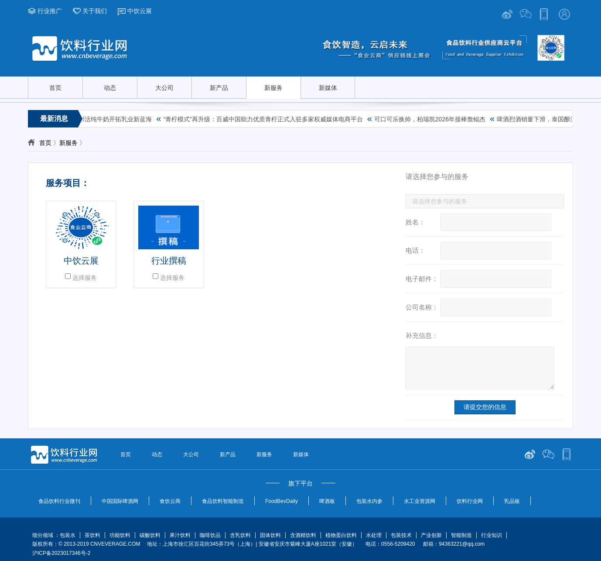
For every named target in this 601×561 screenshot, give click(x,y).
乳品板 (512, 501)
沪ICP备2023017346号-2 (61, 553)
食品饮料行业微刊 (59, 501)
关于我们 (94, 10)
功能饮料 (119, 535)
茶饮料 (92, 535)
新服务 (273, 87)
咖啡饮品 (210, 535)
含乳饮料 (240, 535)
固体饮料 (270, 535)
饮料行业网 (470, 501)
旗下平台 (300, 483)
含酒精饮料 (303, 535)
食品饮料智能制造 (223, 501)
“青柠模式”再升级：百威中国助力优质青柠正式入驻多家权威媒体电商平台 (264, 119)
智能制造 (461, 535)
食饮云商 (170, 501)
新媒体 (328, 87)
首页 (55, 87)
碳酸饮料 (150, 535)
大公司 (164, 87)
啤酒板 (327, 501)
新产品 (219, 87)
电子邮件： (422, 278)
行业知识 (491, 535)
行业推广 (50, 10)
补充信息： (422, 335)
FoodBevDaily (281, 501)
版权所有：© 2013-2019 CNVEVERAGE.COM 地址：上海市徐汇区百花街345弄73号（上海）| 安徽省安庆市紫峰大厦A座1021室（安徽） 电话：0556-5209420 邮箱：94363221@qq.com (261, 544)
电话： (415, 250)
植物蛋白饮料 (341, 535)
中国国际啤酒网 (120, 501)
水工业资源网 (419, 501)
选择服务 (84, 277)
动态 (110, 87)
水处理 (374, 535)
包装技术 (401, 535)
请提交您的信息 (485, 406)
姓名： (415, 222)
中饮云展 (139, 10)
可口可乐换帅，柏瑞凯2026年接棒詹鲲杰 (431, 119)
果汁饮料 (180, 535)
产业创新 (431, 535)
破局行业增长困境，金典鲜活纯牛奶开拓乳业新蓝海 (83, 119)
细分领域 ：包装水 (53, 535)
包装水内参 (369, 501)
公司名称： (422, 307)
